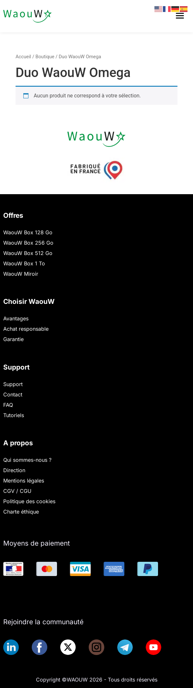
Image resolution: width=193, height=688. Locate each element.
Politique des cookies (29, 501)
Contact (12, 394)
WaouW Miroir (20, 274)
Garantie (13, 339)
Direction (14, 470)
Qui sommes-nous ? (27, 460)
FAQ (8, 405)
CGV (9, 491)
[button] (180, 16)
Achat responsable (26, 329)
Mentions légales (23, 480)
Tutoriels (13, 415)
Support (13, 384)
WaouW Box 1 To (24, 263)
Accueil (23, 57)
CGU (25, 491)
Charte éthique (21, 511)
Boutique (44, 57)
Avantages (15, 318)
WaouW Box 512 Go (27, 253)
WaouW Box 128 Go (27, 232)
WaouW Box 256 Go (28, 242)
